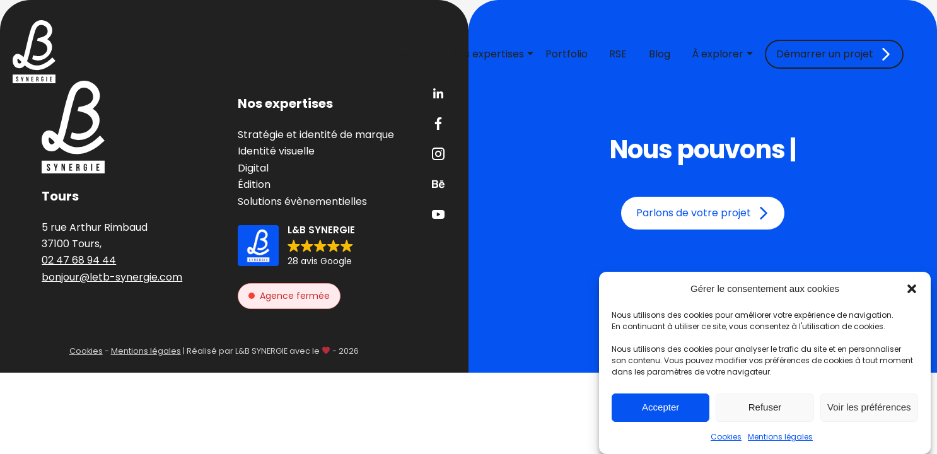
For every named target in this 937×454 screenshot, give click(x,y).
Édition (254, 184)
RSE (618, 54)
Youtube (438, 214)
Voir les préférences (869, 407)
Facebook (438, 123)
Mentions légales (780, 436)
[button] (911, 288)
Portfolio (566, 54)
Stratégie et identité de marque (316, 134)
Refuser (765, 407)
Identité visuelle (276, 151)
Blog (659, 54)
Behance (438, 184)
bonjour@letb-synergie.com (112, 277)
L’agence (407, 54)
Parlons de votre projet (693, 213)
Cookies (726, 436)
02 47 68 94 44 (79, 260)
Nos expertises (487, 54)
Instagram (438, 154)
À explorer (717, 54)
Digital (253, 168)
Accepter (660, 407)
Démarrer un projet (824, 54)
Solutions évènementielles (302, 201)
